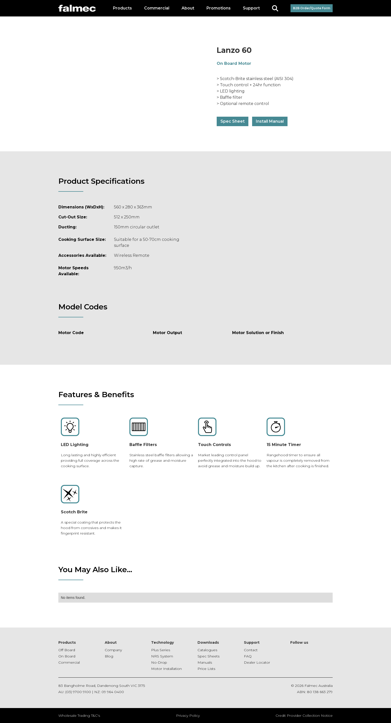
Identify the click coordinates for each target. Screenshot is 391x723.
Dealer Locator (257, 662)
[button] (122, 8)
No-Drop (159, 662)
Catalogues (207, 650)
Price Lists (206, 668)
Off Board (66, 650)
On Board (66, 656)
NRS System (162, 656)
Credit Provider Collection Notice (304, 715)
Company (113, 650)
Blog (109, 656)
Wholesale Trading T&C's (79, 715)
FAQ (248, 656)
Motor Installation (166, 668)
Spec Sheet (232, 121)
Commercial (69, 662)
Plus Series (160, 650)
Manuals (204, 662)
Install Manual (270, 121)
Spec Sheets (208, 656)
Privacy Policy (188, 715)
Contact (251, 650)
